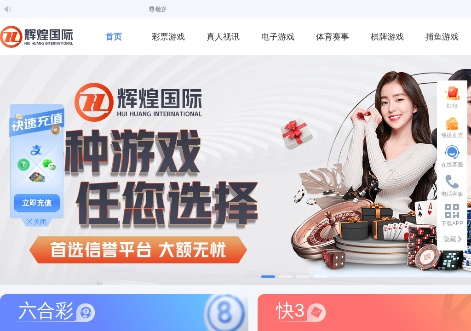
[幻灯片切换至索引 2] (286, 276)
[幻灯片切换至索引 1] (268, 276)
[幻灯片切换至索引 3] (303, 276)
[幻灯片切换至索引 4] (320, 276)
